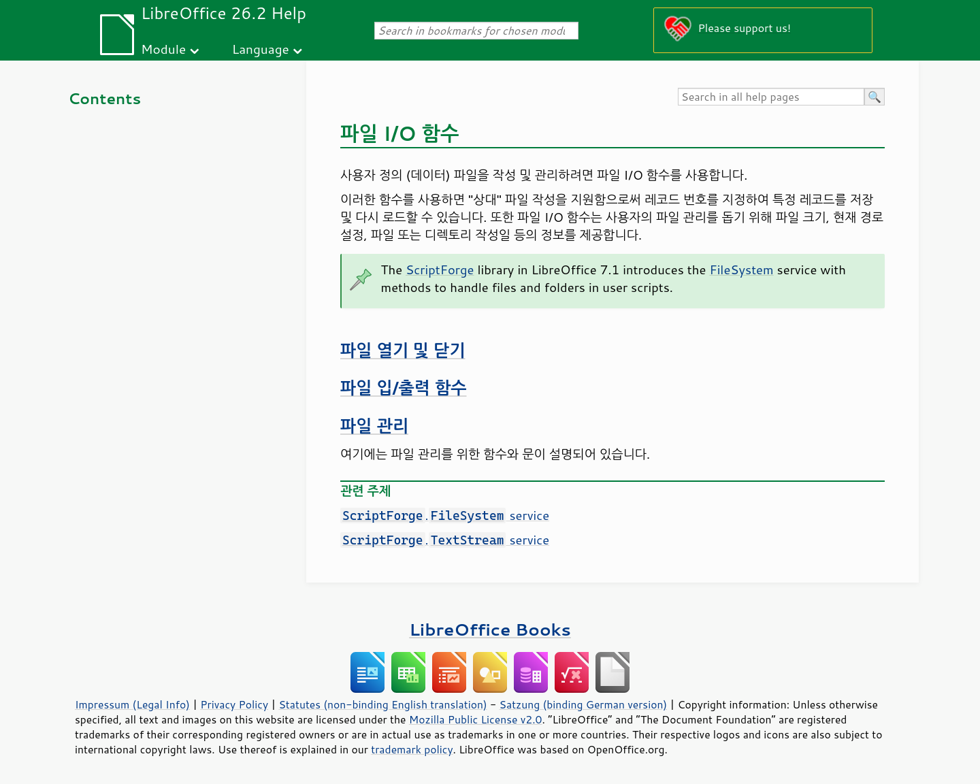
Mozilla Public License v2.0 (475, 719)
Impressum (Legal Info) (132, 704)
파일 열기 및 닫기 (403, 350)
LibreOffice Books (490, 629)
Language (260, 48)
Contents (104, 98)
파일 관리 (374, 426)
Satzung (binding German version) (584, 704)
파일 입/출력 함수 (403, 387)
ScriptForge (440, 269)
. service (444, 515)
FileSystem (741, 269)
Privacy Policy (234, 704)
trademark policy (412, 749)
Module (163, 48)
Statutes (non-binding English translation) (382, 704)
